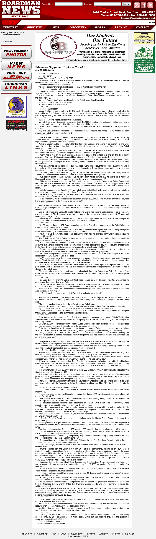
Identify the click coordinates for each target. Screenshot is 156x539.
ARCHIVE (103, 534)
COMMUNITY (77, 534)
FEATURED (27, 534)
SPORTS (91, 534)
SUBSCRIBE (42, 534)
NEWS (63, 534)
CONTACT (129, 534)
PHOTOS (116, 534)
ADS (54, 534)
